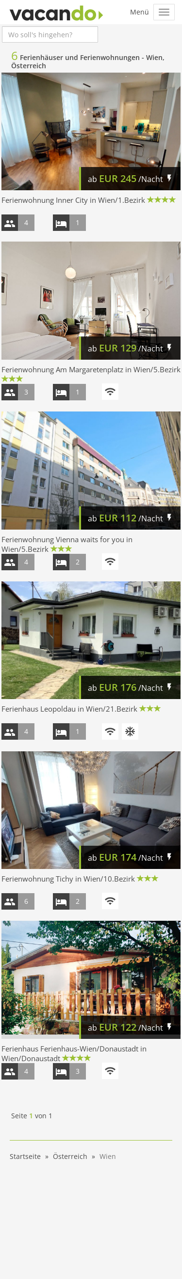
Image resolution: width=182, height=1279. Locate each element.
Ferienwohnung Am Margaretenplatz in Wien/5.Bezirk (91, 369)
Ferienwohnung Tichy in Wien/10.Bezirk (68, 878)
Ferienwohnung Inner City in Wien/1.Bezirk (73, 200)
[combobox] (50, 34)
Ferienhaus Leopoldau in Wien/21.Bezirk (69, 709)
